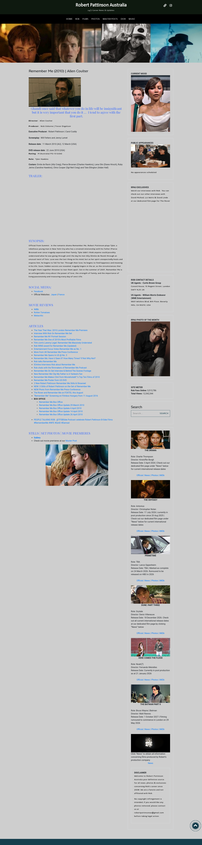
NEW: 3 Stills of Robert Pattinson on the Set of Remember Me (62, 386)
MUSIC (132, 19)
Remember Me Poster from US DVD (50, 380)
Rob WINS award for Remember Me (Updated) (55, 346)
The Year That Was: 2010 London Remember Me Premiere (60, 330)
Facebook (38, 291)
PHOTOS (95, 19)
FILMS (85, 19)
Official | (141, 475)
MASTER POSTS (110, 19)
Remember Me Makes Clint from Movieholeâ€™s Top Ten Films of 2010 (67, 377)
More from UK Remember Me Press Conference (56, 352)
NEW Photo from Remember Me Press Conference (57, 389)
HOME (69, 19)
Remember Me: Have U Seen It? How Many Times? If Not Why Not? (65, 358)
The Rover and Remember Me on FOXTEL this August (58, 392)
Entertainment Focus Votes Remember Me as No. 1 (57, 349)
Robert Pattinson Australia (101, 5)
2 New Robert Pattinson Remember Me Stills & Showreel (60, 383)
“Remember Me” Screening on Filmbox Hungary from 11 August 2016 (66, 396)
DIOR (123, 19)
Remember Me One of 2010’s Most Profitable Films (57, 339)
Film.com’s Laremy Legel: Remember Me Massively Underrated (63, 343)
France (61, 294)
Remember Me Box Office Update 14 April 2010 (61, 411)
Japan (54, 294)
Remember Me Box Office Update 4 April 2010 (60, 408)
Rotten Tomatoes (42, 312)
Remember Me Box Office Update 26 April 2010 (61, 414)
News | (148, 475)
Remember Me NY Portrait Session (50, 336)
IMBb (36, 309)
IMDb (162, 475)
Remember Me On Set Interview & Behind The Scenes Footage (62, 371)
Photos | (155, 475)
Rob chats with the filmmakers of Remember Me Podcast (60, 367)
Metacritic (38, 315)
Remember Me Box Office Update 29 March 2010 (61, 405)
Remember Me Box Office (51, 402)
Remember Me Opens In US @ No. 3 (50, 355)
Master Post (71, 441)
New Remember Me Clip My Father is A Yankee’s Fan (58, 374)
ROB (77, 19)
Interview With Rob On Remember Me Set (53, 333)
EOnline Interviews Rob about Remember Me (54, 364)
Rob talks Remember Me (45, 361)
